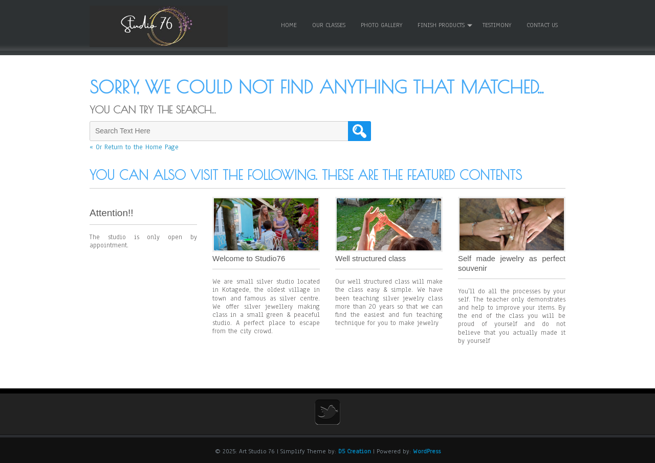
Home (289, 25)
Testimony (497, 25)
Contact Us (542, 25)
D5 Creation (354, 451)
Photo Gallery (381, 25)
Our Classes (328, 25)
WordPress (427, 451)
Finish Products (441, 25)
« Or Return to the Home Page (134, 147)
